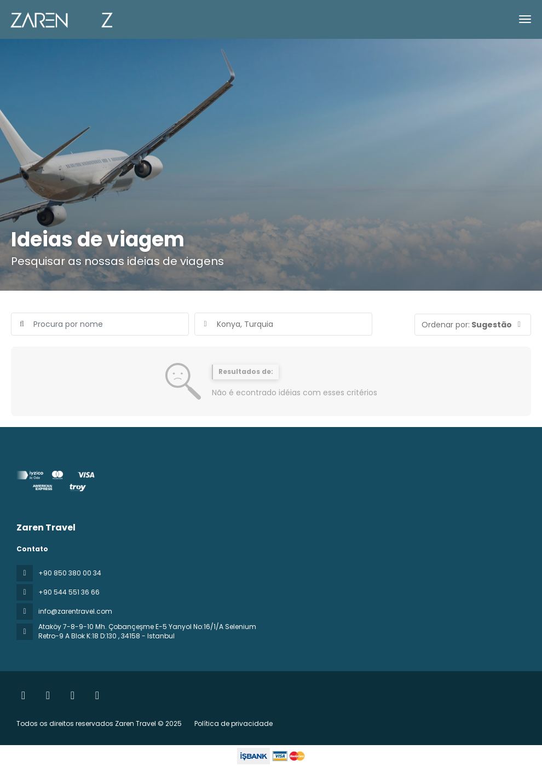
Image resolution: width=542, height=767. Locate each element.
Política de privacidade (233, 723)
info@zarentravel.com (75, 611)
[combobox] (283, 324)
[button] (473, 325)
